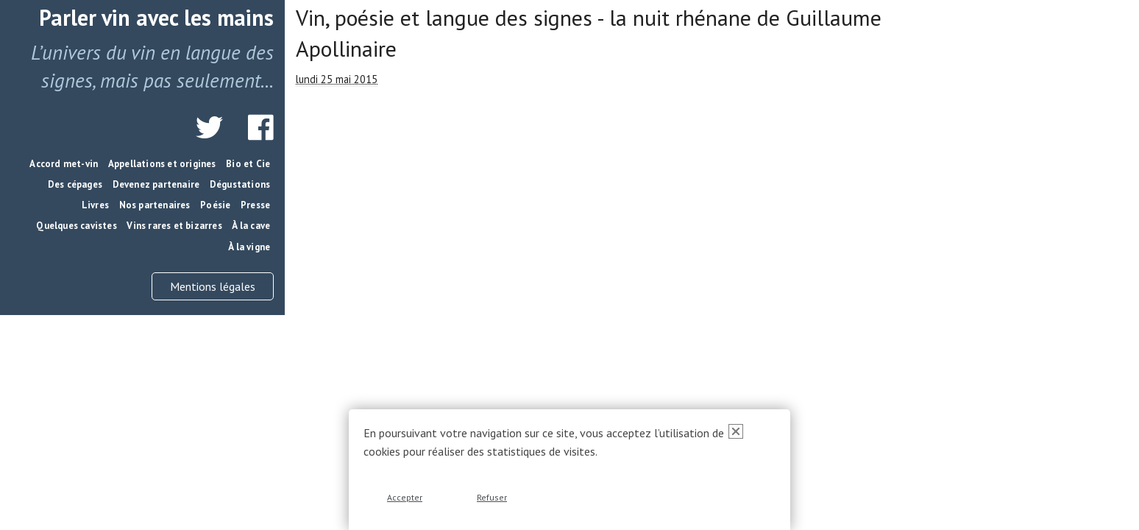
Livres (95, 205)
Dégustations (240, 184)
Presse (255, 205)
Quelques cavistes (76, 225)
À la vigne (249, 247)
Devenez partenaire (156, 184)
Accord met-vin (63, 164)
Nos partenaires (155, 205)
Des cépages (75, 184)
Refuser (492, 497)
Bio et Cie (248, 164)
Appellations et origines (162, 164)
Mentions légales (212, 286)
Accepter (404, 497)
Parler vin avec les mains (156, 17)
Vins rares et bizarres (174, 225)
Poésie (215, 205)
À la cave (251, 225)
